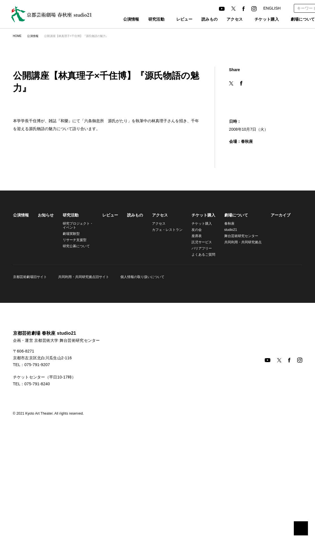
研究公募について (76, 341)
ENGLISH (271, 8)
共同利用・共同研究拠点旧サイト (82, 372)
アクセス (225, 19)
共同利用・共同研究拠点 (239, 337)
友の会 (193, 325)
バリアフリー (198, 344)
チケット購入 (260, 19)
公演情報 (119, 19)
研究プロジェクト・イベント (77, 321)
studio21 (228, 325)
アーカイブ (275, 311)
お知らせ (46, 311)
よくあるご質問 (200, 350)
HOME (17, 36)
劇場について (233, 311)
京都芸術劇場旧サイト (30, 372)
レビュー (175, 19)
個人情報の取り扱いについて (141, 372)
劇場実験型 (71, 329)
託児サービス (198, 337)
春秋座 (226, 319)
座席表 (193, 331)
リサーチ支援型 (74, 335)
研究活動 (144, 19)
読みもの (200, 19)
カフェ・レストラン (164, 325)
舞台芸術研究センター (238, 331)
